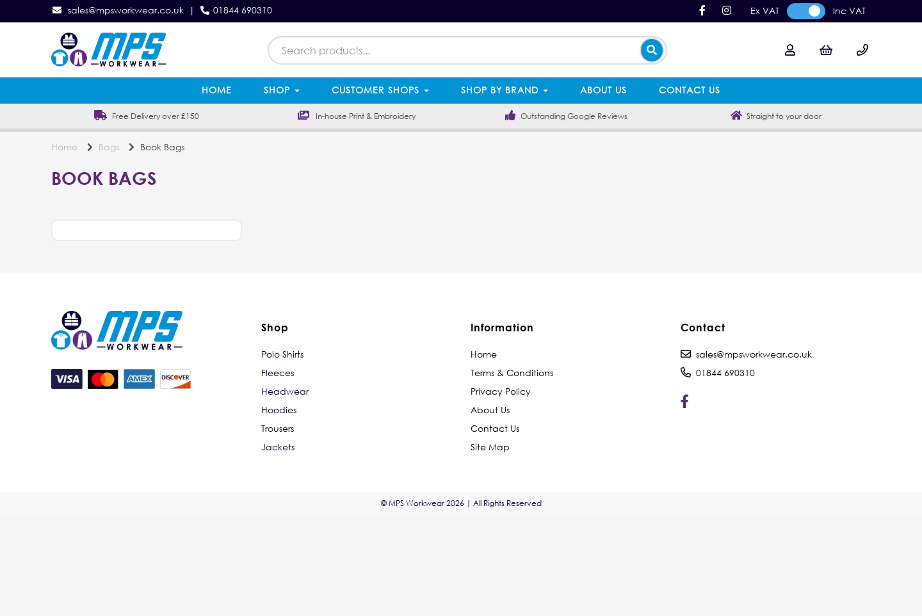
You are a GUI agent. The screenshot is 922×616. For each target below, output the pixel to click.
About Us (603, 90)
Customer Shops (380, 90)
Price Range (143, 247)
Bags (109, 147)
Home (217, 90)
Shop (282, 90)
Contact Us (689, 90)
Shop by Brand (504, 90)
